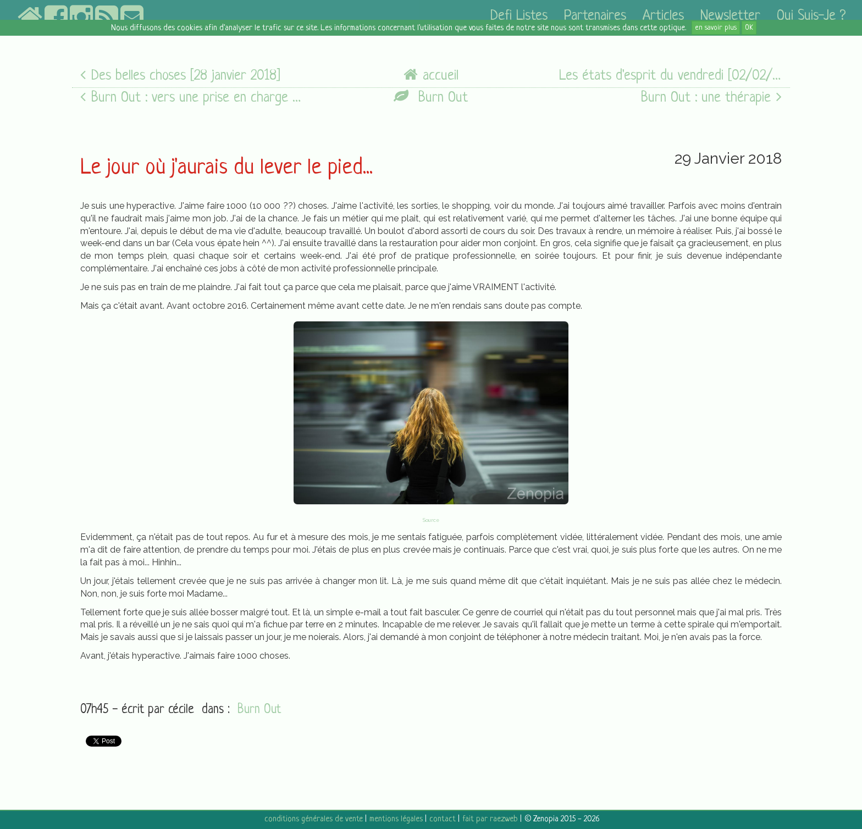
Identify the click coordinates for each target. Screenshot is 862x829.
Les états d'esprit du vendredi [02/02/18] (670, 75)
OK (749, 28)
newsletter (730, 16)
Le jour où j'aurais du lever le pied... (226, 168)
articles (663, 16)
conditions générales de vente (313, 819)
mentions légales (396, 819)
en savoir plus (716, 28)
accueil (431, 75)
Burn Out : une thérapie (711, 97)
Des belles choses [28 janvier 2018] (180, 75)
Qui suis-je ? (811, 16)
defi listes (519, 16)
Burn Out (431, 97)
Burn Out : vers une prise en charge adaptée (191, 97)
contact (442, 819)
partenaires (595, 16)
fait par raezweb (490, 819)
